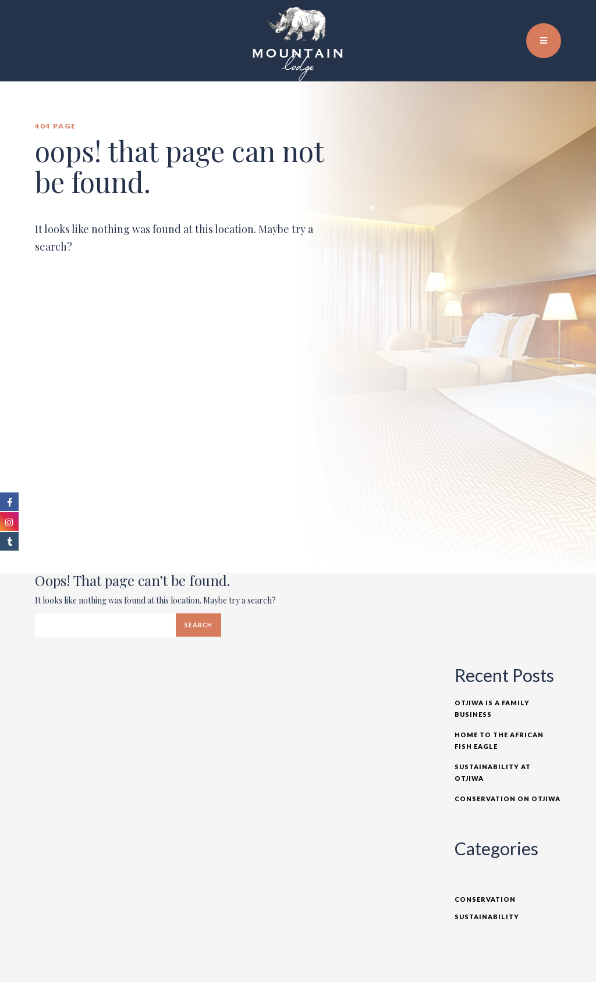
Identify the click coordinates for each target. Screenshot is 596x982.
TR (547, 17)
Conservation (485, 899)
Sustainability (487, 916)
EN (534, 17)
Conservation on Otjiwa (507, 798)
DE (560, 17)
